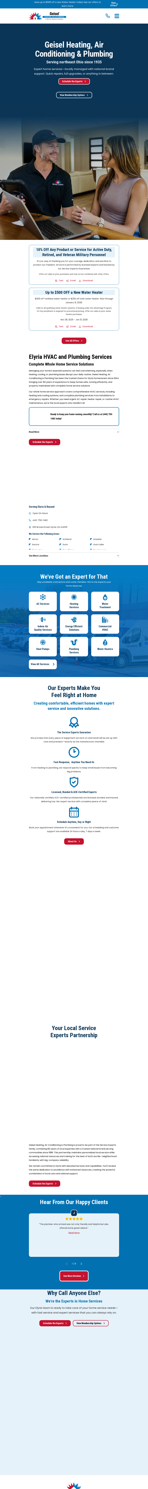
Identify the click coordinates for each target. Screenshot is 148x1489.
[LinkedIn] (76, 1176)
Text (61, 280)
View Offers (113, 4)
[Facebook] (67, 1176)
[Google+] (80, 1176)
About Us (74, 841)
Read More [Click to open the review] (74, 993)
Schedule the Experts (74, 81)
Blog (74, 1144)
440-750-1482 (40, 520)
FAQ (74, 1133)
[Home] (47, 16)
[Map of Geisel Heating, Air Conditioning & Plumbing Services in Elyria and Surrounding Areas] (74, 475)
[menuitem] (54, 1212)
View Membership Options (74, 95)
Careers (74, 1139)
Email (73, 280)
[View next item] (81, 1025)
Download (88, 280)
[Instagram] (71, 1176)
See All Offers (74, 340)
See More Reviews (74, 1037)
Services (74, 1127)
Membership (74, 1150)
